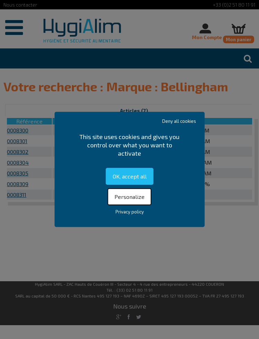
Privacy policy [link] (129, 212)
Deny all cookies (179, 121)
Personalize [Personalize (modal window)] (129, 197)
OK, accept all (130, 176)
